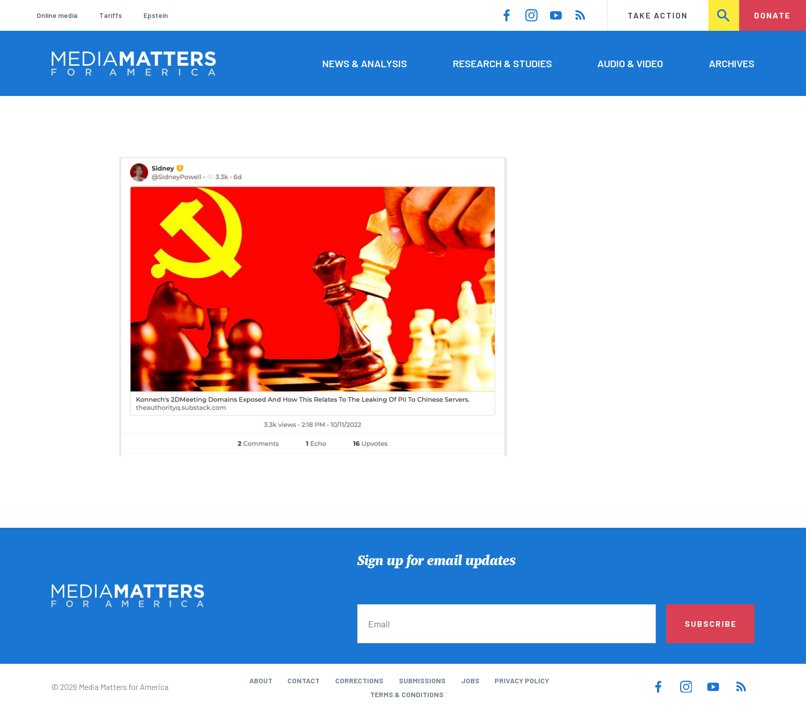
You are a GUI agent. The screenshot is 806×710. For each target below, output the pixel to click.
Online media (57, 15)
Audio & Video (630, 63)
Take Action (658, 15)
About (260, 680)
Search (724, 15)
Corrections (359, 680)
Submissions (422, 680)
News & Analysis (364, 63)
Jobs (470, 680)
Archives (732, 63)
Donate (772, 15)
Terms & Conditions (407, 694)
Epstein (155, 15)
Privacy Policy (521, 680)
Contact (303, 680)
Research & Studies (502, 63)
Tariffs (110, 15)
